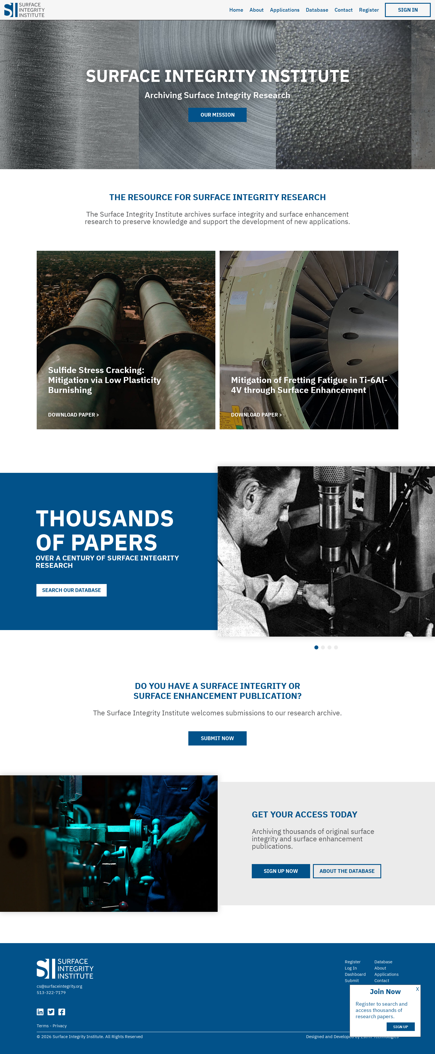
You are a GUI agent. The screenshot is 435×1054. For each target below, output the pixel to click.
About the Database (347, 871)
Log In (351, 968)
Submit (352, 980)
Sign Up (400, 1026)
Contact (344, 10)
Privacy (60, 1025)
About (257, 10)
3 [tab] (329, 647)
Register (369, 10)
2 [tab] (323, 647)
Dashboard (355, 974)
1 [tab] (316, 647)
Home (236, 10)
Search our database (71, 590)
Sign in (408, 10)
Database (317, 10)
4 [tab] (336, 647)
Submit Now (217, 738)
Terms (43, 1025)
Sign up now (281, 871)
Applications (285, 10)
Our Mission (218, 114)
